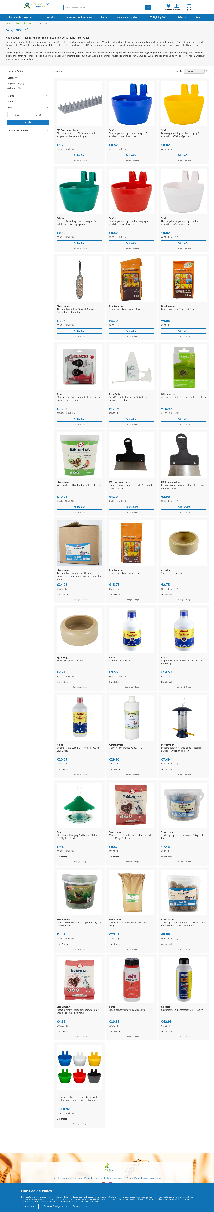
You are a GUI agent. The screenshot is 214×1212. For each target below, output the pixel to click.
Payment (97, 1177)
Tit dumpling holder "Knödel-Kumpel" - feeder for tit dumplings (76, 311)
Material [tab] (11, 101)
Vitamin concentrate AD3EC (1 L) (125, 747)
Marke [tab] (10, 95)
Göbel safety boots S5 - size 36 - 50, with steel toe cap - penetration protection (77, 1098)
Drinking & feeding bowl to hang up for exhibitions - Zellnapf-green (77, 223)
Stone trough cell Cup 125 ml (72, 660)
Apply (28, 122)
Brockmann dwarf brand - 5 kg (124, 572)
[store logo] (37, 5)
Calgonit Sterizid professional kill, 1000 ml (182, 1009)
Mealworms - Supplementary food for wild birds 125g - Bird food (130, 837)
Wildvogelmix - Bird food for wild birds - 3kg (79, 485)
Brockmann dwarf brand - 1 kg (124, 309)
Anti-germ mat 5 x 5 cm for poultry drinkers (183, 397)
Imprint (55, 1177)
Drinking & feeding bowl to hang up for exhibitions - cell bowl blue (129, 135)
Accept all (30, 1206)
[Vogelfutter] (28, 83)
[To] (39, 114)
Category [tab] (12, 77)
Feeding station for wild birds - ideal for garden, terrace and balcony (181, 749)
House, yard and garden (25, 23)
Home (8, 23)
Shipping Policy (82, 1177)
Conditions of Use (152, 1177)
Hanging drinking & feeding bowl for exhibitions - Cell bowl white (179, 223)
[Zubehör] (28, 88)
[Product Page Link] (79, 125)
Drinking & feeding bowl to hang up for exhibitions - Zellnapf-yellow (181, 135)
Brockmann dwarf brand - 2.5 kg (177, 309)
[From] (17, 114)
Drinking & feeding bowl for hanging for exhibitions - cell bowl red (129, 223)
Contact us (66, 1177)
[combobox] (107, 7)
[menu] (107, 17)
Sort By (179, 71)
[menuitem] (20, 17)
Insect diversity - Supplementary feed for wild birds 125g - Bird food (78, 1011)
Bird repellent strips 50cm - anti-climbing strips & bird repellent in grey (78, 135)
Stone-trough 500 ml (171, 572)
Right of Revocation (114, 1177)
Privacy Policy (133, 1177)
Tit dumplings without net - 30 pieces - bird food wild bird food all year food (183, 924)
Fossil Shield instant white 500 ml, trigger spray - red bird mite (130, 399)
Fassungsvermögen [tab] (17, 130)
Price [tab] (10, 107)
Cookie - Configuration (55, 1206)
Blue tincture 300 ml (119, 660)
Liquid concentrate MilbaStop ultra (127, 1009)
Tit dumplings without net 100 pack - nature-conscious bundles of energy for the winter (79, 575)
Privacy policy (80, 1206)
